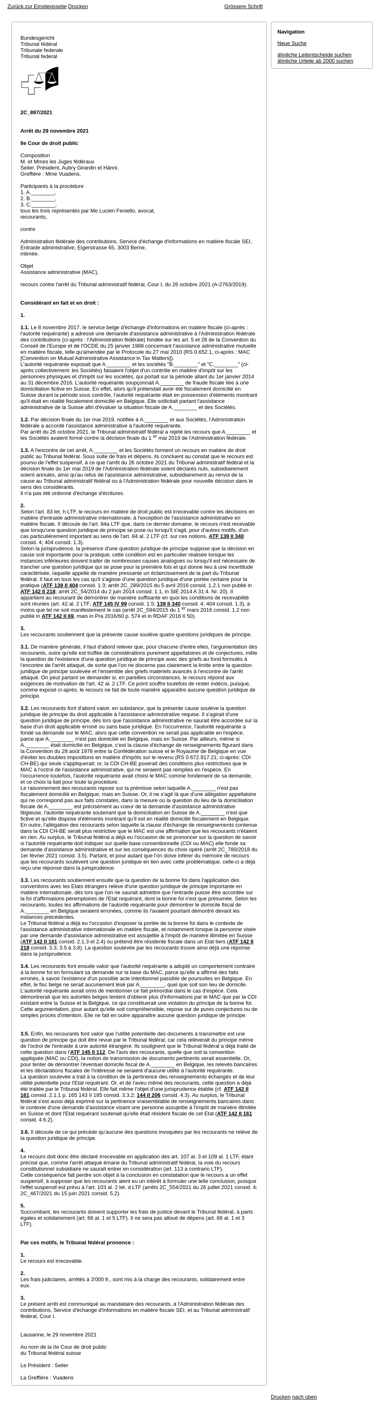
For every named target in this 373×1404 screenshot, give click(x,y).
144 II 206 (149, 1095)
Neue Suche (292, 43)
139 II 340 (169, 604)
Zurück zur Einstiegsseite (37, 6)
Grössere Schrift (243, 6)
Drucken (78, 6)
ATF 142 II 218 (38, 591)
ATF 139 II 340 (226, 536)
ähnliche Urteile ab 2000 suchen (315, 61)
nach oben (304, 1397)
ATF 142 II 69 (58, 616)
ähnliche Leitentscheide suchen (314, 55)
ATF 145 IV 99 (110, 604)
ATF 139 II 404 (60, 585)
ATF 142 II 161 (39, 941)
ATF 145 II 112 (87, 1052)
